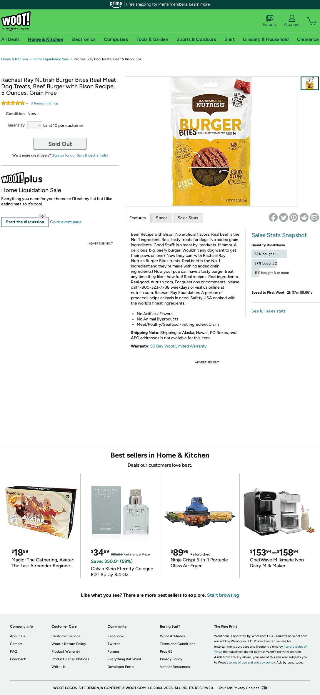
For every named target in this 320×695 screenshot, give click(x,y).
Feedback (18, 659)
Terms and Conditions (177, 644)
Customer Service (66, 636)
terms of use (238, 662)
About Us (17, 636)
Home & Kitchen (14, 59)
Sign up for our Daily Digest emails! (80, 155)
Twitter (114, 644)
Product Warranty (65, 651)
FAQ (13, 651)
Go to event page (66, 222)
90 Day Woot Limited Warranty (178, 346)
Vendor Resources (175, 667)
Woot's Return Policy (68, 644)
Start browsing (223, 595)
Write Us (58, 667)
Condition (15, 113)
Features (137, 217)
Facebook (116, 636)
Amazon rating (45, 103)
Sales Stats (188, 217)
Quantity (16, 125)
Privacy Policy (171, 659)
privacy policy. (265, 662)
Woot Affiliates (172, 636)
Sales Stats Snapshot (279, 235)
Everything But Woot (124, 659)
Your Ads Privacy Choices (239, 688)
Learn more (199, 4)
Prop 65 (166, 651)
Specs (162, 217)
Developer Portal (121, 667)
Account (292, 21)
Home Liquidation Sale (51, 59)
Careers (16, 644)
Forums (270, 21)
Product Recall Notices (70, 659)
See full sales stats (268, 311)
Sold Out (60, 143)
